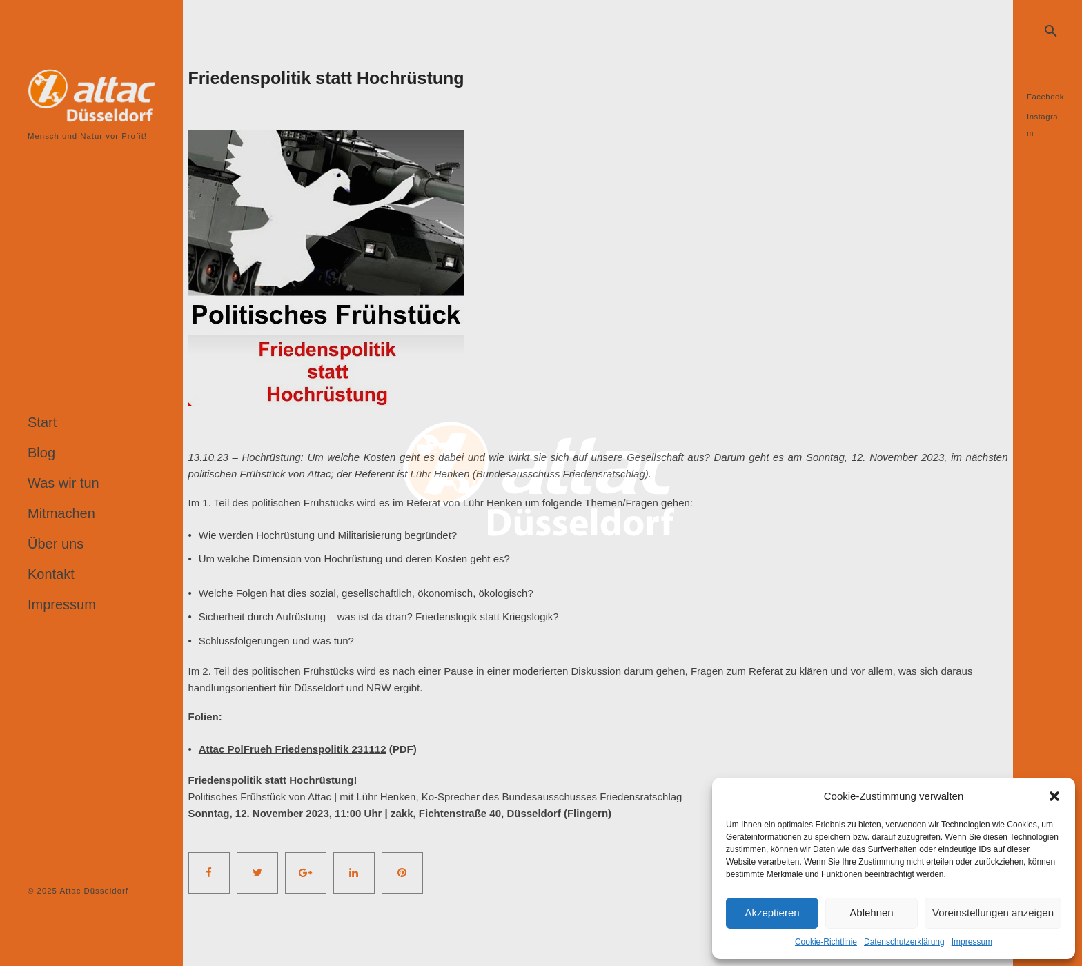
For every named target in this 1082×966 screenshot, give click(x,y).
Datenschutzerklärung (904, 942)
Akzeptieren (772, 912)
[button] (1054, 796)
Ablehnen (871, 912)
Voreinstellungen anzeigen (993, 912)
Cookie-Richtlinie (826, 942)
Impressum (972, 942)
